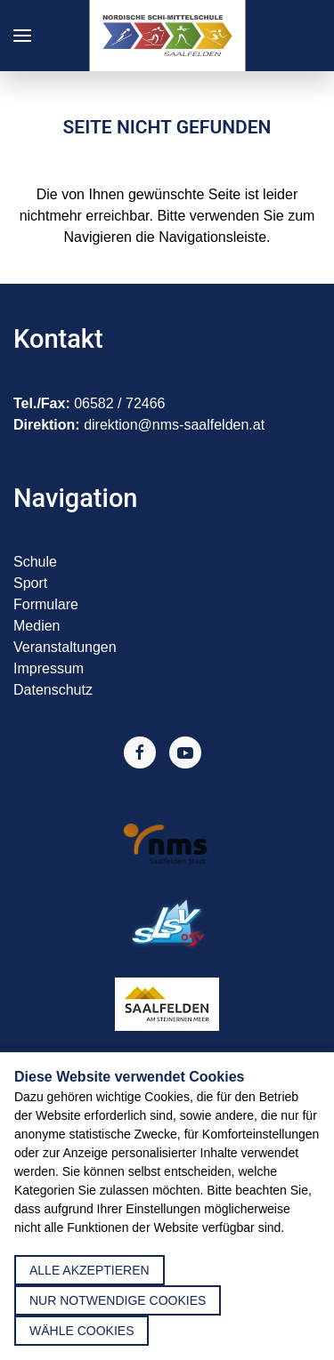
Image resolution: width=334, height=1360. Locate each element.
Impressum (48, 668)
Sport (30, 583)
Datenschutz (53, 689)
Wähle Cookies (81, 1331)
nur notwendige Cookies (117, 1300)
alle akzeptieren (89, 1270)
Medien (36, 625)
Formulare (45, 604)
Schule (35, 561)
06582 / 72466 (119, 403)
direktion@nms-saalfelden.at (174, 424)
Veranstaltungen (65, 647)
